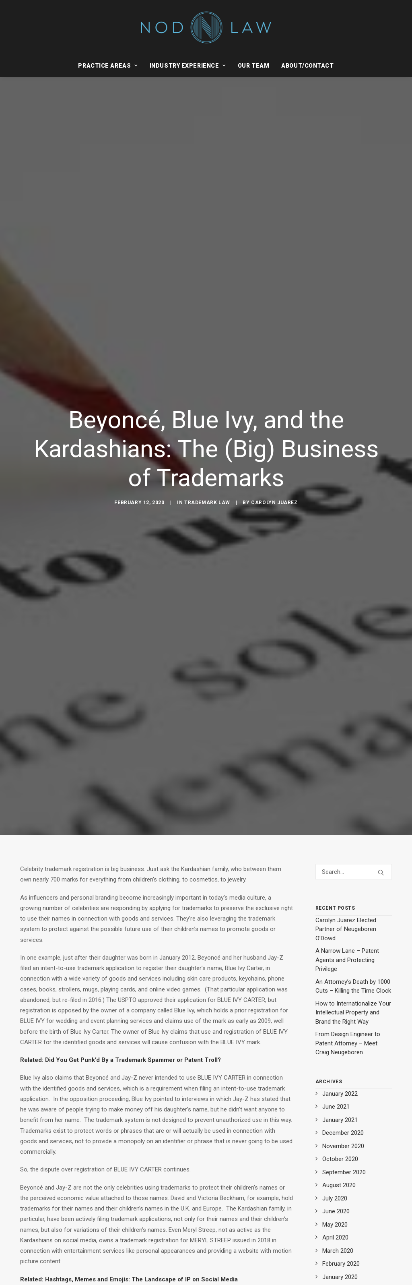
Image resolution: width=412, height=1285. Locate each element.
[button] (381, 868)
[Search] (353, 867)
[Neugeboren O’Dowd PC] (206, 27)
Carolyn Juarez (274, 500)
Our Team (253, 65)
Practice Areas (107, 65)
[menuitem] (110, 66)
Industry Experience (188, 65)
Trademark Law (207, 500)
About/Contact (307, 65)
